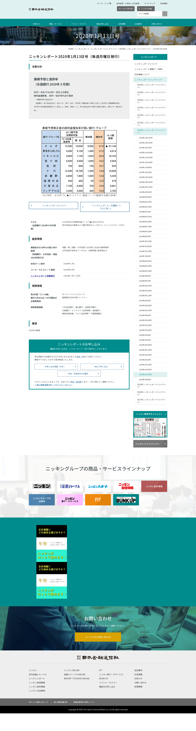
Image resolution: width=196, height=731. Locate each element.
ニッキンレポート (82, 49)
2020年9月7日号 (145, 212)
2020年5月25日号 (145, 286)
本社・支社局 (76, 381)
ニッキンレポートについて (54, 205)
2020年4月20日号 (145, 305)
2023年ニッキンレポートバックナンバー (151, 108)
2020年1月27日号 (145, 365)
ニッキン (33, 687)
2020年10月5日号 (145, 192)
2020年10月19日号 (146, 182)
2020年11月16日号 (146, 162)
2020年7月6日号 (145, 256)
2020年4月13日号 (145, 310)
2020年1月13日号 (145, 374)
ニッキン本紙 (146, 8)
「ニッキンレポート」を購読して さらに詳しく (106, 207)
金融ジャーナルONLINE (74, 691)
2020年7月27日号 (145, 241)
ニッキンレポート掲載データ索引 (149, 69)
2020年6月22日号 (145, 266)
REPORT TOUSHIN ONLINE (77, 696)
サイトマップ (150, 3)
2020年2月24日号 (145, 345)
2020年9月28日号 (145, 197)
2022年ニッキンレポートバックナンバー (151, 116)
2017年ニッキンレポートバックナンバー (151, 401)
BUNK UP (103, 696)
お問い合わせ (157, 22)
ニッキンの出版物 (37, 708)
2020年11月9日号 (145, 167)
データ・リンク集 (104, 3)
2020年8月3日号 (145, 236)
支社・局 (80, 356)
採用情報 (163, 3)
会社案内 (139, 22)
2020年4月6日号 (145, 315)
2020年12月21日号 (146, 138)
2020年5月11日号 (145, 296)
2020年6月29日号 (145, 261)
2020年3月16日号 (145, 330)
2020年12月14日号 (146, 143)
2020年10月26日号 (146, 177)
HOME (70, 49)
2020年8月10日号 (145, 231)
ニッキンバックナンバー (147, 443)
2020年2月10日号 (145, 355)
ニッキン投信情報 (37, 700)
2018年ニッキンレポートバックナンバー (151, 393)
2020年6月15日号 (145, 271)
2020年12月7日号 (145, 148)
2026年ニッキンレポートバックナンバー (151, 86)
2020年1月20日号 (145, 370)
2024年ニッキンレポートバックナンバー (151, 101)
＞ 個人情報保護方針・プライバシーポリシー (53, 384)
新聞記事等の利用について (84, 719)
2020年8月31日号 (145, 217)
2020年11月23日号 (146, 157)
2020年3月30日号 (145, 320)
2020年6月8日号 (145, 276)
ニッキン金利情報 (37, 704)
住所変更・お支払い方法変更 (127, 3)
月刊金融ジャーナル (38, 691)
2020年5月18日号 (145, 291)
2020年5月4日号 (145, 300)
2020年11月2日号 (145, 172)
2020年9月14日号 (145, 207)
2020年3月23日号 (145, 325)
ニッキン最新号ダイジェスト (149, 414)
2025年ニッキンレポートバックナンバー (151, 93)
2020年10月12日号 (146, 187)
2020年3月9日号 (145, 335)
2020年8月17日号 (145, 226)
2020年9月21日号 (145, 202)
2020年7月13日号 (145, 251)
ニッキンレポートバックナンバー (104, 49)
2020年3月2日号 (145, 340)
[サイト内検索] (149, 13)
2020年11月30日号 (146, 152)
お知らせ (37, 22)
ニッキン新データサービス (111, 691)
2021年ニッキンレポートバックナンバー (151, 124)
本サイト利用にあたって (38, 719)
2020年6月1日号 (145, 281)
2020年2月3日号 (145, 360)
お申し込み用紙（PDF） (55, 366)
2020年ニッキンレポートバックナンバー (135, 49)
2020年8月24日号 (145, 222)
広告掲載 (123, 22)
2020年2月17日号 (145, 350)
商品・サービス (56, 22)
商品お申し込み (104, 22)
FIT (100, 687)
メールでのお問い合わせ (98, 654)
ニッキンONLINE (126, 8)
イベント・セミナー (80, 22)
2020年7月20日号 (145, 246)
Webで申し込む (101, 366)
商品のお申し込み (107, 704)
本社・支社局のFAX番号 (78, 373)
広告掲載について (142, 74)
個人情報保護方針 (61, 719)
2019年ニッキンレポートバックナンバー (151, 385)
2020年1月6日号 (145, 379)
